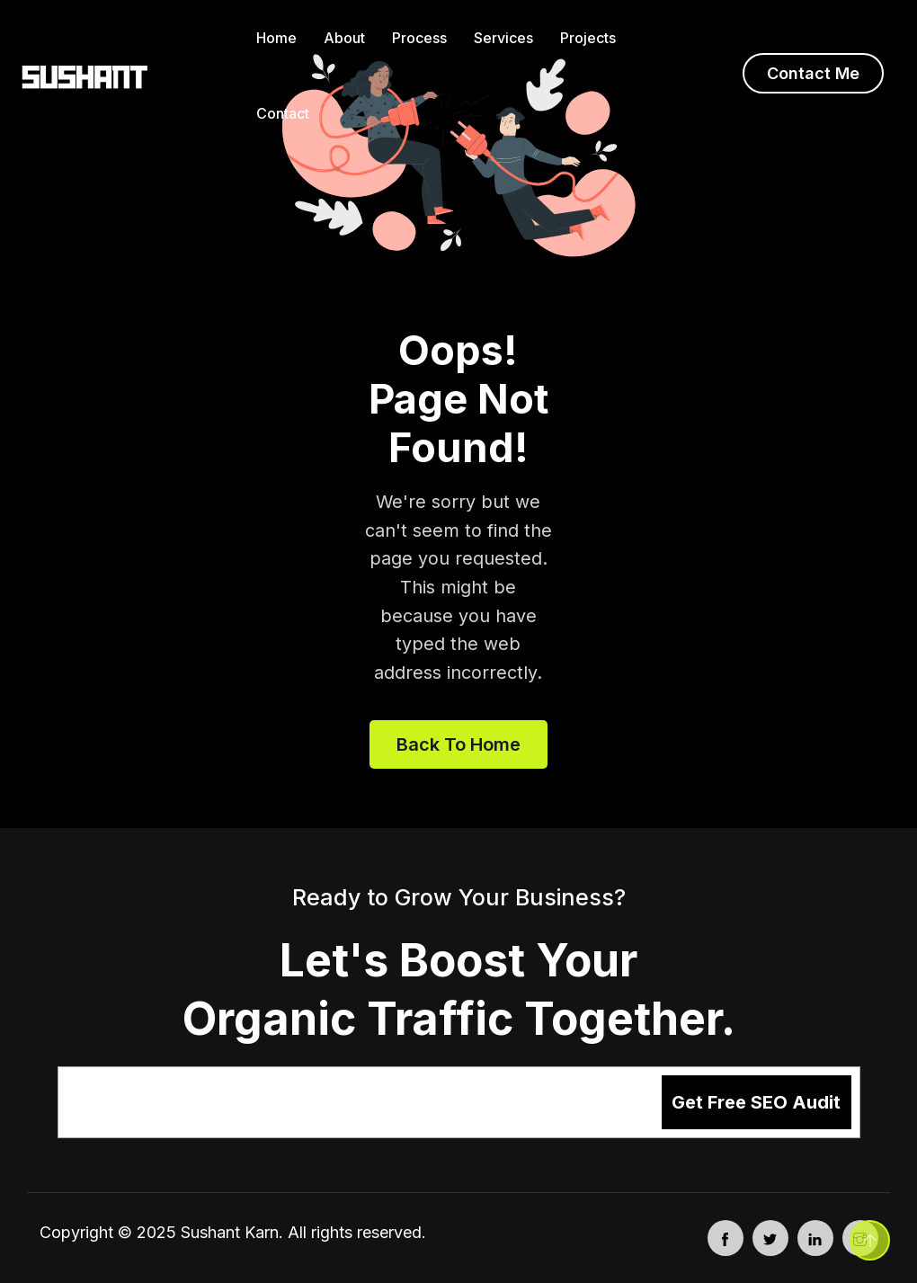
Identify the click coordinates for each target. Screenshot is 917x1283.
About (344, 38)
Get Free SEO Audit (756, 1102)
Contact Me (813, 73)
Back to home (458, 744)
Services (503, 38)
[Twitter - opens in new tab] (770, 1238)
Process (419, 38)
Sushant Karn (230, 1232)
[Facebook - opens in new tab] (725, 1238)
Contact (282, 113)
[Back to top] (870, 1240)
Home (276, 38)
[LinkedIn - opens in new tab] (815, 1238)
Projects (588, 38)
